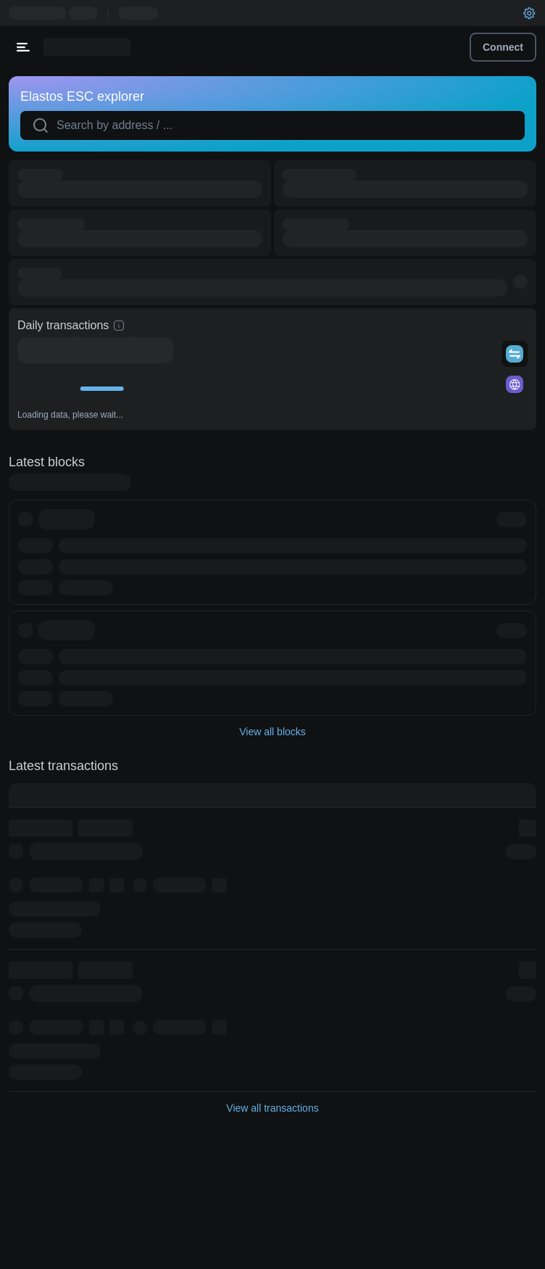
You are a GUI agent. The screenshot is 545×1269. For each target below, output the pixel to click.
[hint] (119, 325)
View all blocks (272, 731)
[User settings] (529, 13)
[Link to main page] (86, 47)
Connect (503, 47)
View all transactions (272, 1108)
